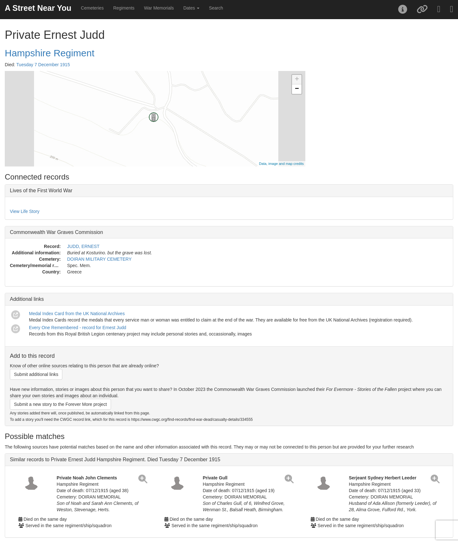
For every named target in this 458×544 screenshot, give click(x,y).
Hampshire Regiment (49, 53)
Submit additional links (36, 374)
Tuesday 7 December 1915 (43, 64)
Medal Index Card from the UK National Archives (77, 313)
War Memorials (159, 8)
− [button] (297, 89)
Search (216, 8)
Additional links (27, 299)
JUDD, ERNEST (83, 246)
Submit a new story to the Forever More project (60, 404)
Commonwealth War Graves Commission (56, 232)
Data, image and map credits (281, 164)
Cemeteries (92, 8)
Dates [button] (191, 8)
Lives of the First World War (41, 190)
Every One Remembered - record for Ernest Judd (77, 327)
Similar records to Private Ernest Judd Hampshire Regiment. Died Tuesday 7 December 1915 (115, 459)
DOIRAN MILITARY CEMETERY (99, 259)
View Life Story (24, 211)
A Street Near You (38, 8)
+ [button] (297, 79)
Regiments (124, 8)
